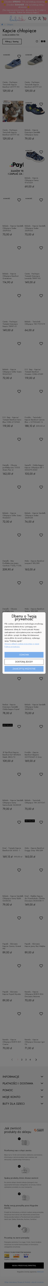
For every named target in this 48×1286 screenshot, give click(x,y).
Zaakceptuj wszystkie (24, 668)
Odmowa (24, 654)
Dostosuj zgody (24, 661)
